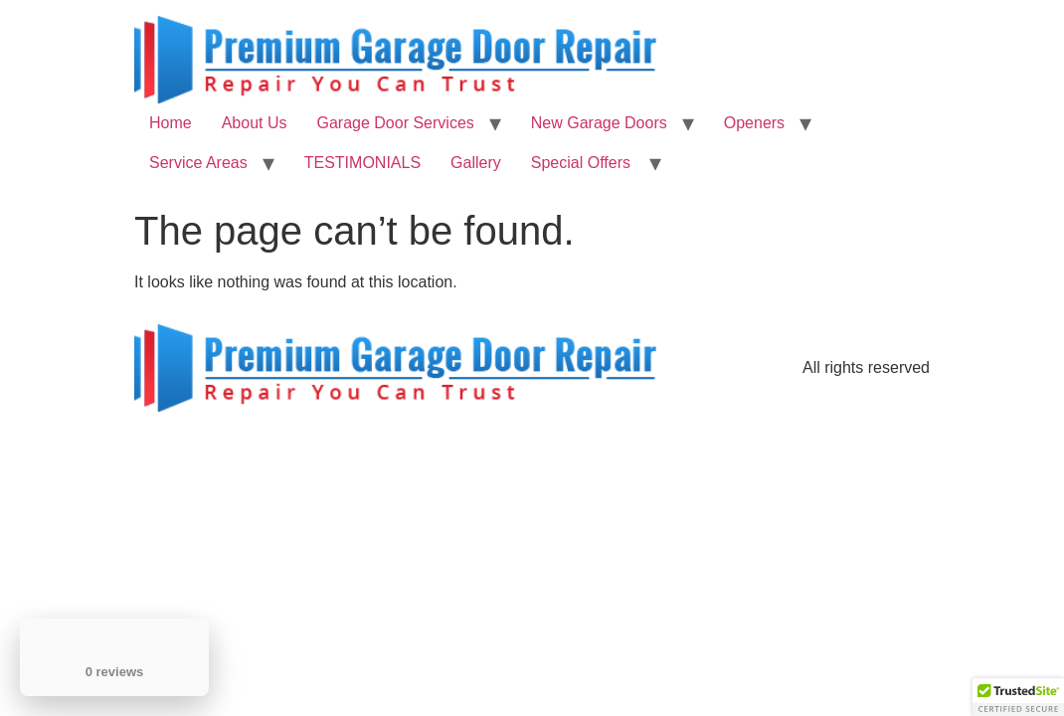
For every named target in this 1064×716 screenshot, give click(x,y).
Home (170, 122)
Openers (754, 122)
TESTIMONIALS (362, 162)
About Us (254, 122)
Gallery (475, 162)
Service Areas (198, 162)
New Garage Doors (599, 122)
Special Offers (583, 162)
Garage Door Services (395, 122)
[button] (1018, 697)
